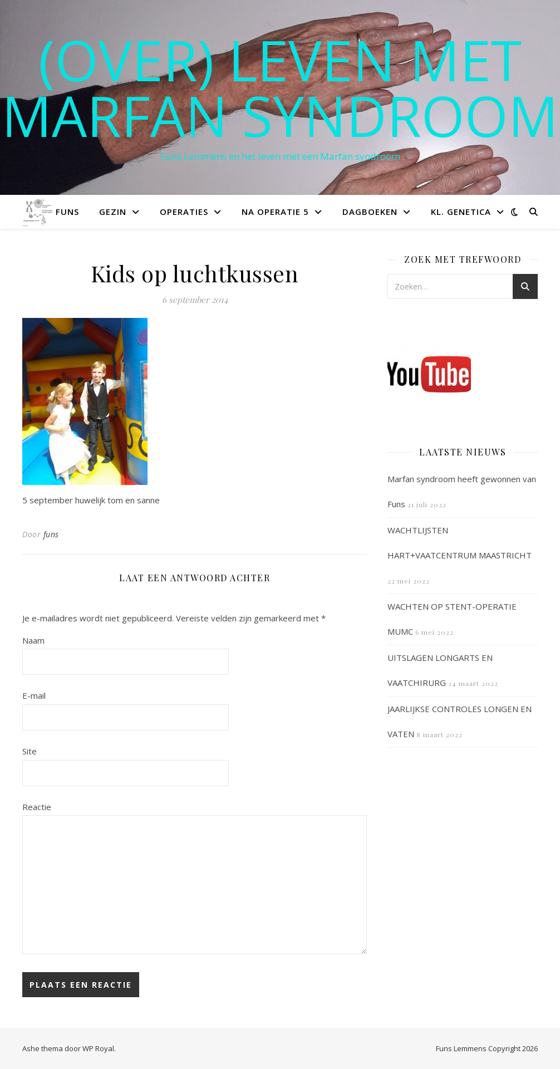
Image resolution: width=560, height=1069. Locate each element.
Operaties (184, 211)
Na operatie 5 (275, 211)
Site (29, 751)
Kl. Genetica (461, 211)
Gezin (112, 211)
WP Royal (98, 1048)
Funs (67, 211)
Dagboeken (369, 211)
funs (51, 534)
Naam (33, 640)
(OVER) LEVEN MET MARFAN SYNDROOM (280, 87)
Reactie (36, 806)
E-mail (34, 695)
